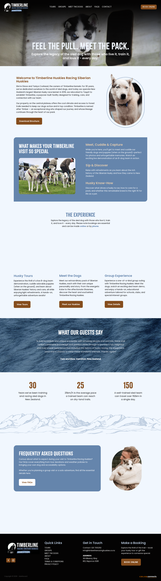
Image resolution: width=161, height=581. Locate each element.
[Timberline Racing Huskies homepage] (19, 7)
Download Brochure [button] (29, 121)
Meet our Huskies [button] (71, 304)
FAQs (47, 558)
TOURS (52, 7)
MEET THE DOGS (75, 7)
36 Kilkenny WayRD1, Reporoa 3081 (91, 560)
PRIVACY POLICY (52, 564)
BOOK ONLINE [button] (131, 562)
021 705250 (96, 547)
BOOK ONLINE (149, 7)
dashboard (23, 576)
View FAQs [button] (27, 482)
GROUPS (62, 7)
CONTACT (107, 7)
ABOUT (89, 7)
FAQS (96, 7)
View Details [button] (114, 304)
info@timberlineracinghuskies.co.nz (99, 550)
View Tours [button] (22, 304)
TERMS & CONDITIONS (54, 561)
